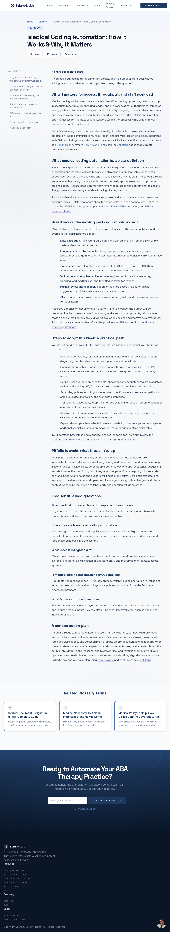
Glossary (43, 21)
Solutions (82, 5)
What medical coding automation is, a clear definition (26, 88)
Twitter (35, 54)
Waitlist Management (15, 886)
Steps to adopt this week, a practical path (23, 106)
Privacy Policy (12, 916)
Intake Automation (14, 870)
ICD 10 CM (76, 176)
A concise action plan (20, 128)
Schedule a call (153, 5)
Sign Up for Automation (107, 800)
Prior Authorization (15, 874)
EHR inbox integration (78, 206)
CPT (91, 176)
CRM (5, 890)
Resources (127, 5)
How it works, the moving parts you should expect (25, 97)
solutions (122, 144)
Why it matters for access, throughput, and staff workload (25, 79)
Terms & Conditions (14, 919)
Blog (6, 905)
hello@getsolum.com (16, 859)
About (97, 5)
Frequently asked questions (24, 122)
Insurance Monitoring (16, 882)
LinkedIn (52, 54)
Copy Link (71, 54)
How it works (92, 144)
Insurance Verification (17, 878)
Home (50, 5)
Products (65, 5)
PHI (121, 322)
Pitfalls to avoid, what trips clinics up (26, 115)
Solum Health (65, 144)
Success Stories (110, 5)
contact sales (87, 808)
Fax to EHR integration (124, 206)
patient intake (101, 206)
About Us (8, 901)
